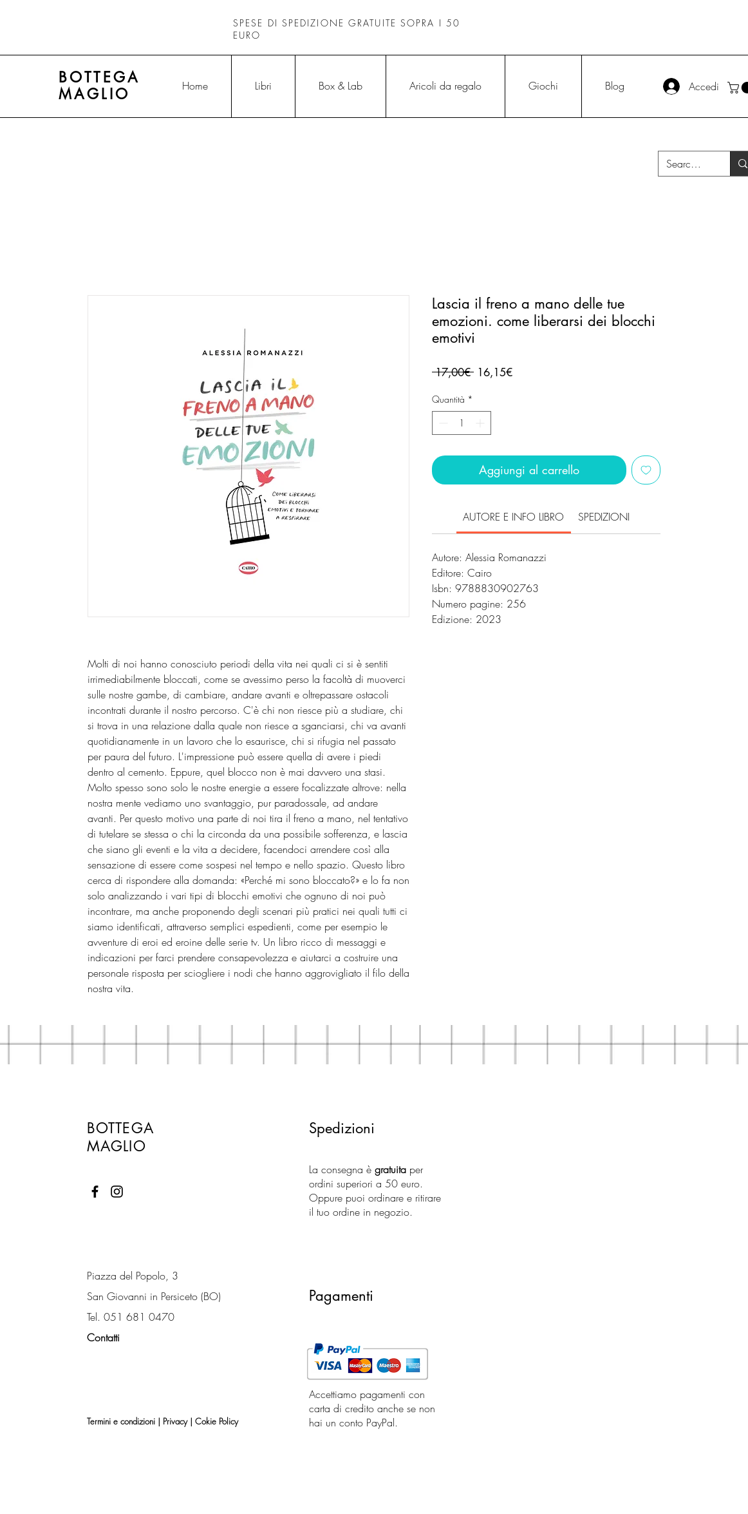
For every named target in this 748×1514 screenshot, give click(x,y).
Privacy (175, 1421)
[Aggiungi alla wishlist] (645, 469)
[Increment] (481, 423)
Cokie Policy (216, 1421)
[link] (513, 517)
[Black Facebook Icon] (95, 1191)
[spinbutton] (461, 423)
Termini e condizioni (121, 1421)
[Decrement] (442, 423)
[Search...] (684, 163)
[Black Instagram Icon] (117, 1191)
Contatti (103, 1337)
